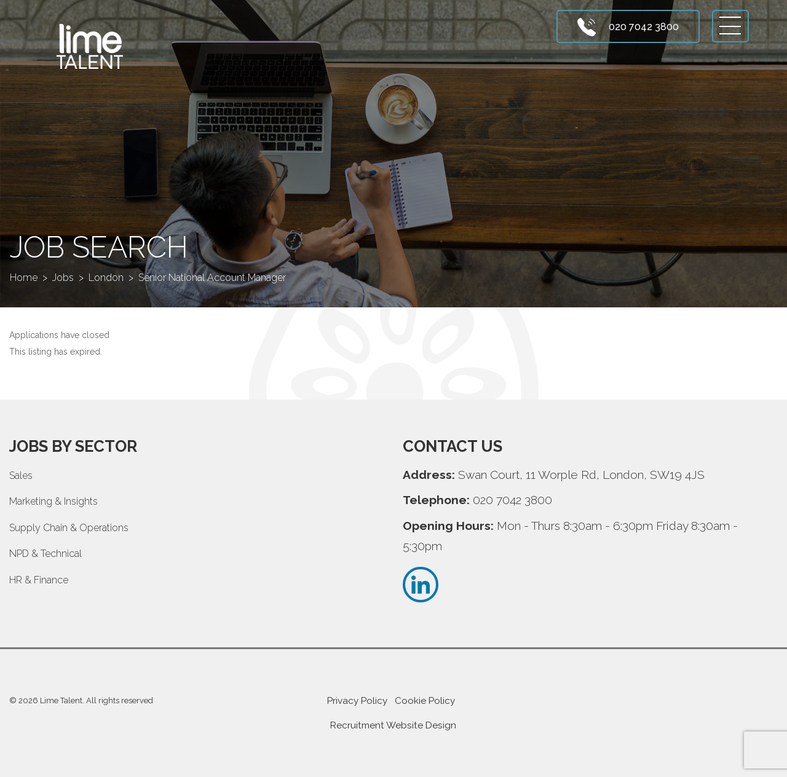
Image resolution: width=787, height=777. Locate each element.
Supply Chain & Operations (69, 528)
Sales (21, 475)
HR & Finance (38, 580)
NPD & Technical (45, 553)
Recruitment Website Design (393, 725)
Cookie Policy (425, 700)
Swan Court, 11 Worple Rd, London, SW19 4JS (581, 474)
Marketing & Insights (53, 501)
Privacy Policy (357, 700)
